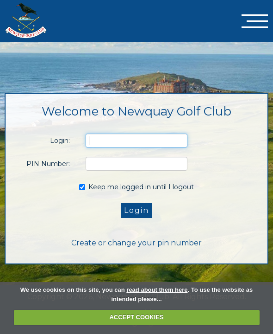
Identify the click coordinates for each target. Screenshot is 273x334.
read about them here (156, 289)
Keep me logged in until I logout (136, 187)
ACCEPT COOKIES (136, 317)
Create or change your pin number (136, 242)
